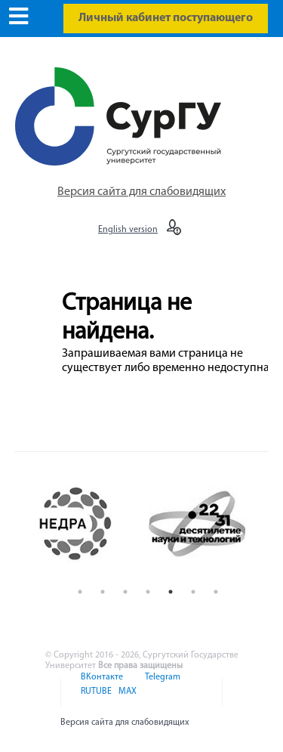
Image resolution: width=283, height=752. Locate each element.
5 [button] (170, 591)
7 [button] (215, 591)
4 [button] (147, 591)
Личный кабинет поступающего (165, 18)
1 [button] (80, 591)
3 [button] (125, 591)
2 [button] (102, 591)
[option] (88, 523)
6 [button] (193, 591)
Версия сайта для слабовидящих (141, 192)
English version (128, 229)
